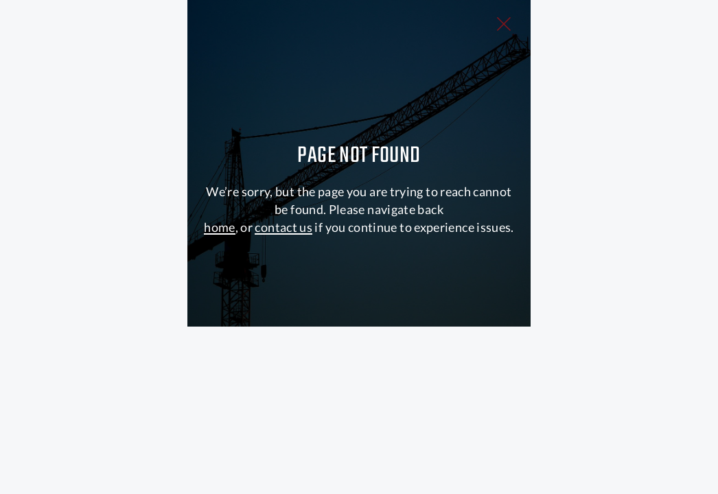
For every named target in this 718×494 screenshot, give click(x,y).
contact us (283, 345)
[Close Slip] (641, 47)
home (219, 345)
